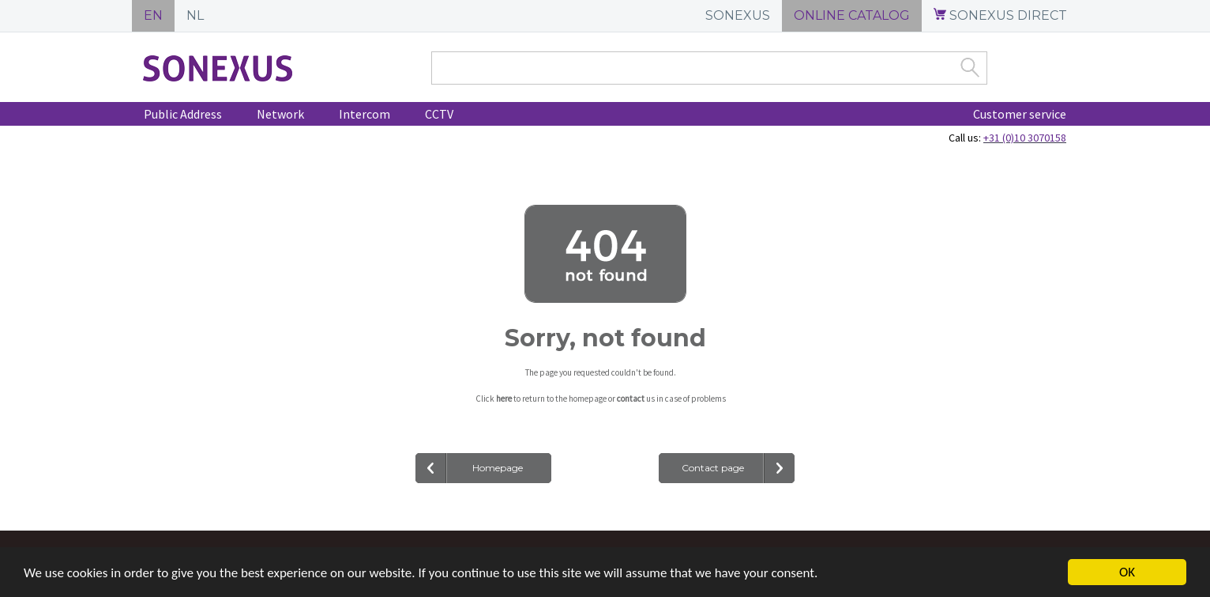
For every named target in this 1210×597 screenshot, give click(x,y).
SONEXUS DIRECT (1000, 15)
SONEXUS (737, 15)
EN (153, 15)
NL (195, 15)
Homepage (497, 468)
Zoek (970, 67)
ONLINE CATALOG (852, 15)
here (504, 398)
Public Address (183, 114)
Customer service (1019, 114)
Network (280, 114)
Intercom (364, 114)
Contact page (713, 468)
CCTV (439, 114)
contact (630, 398)
